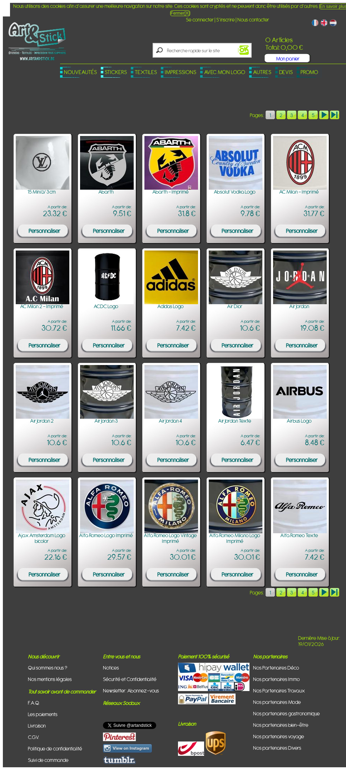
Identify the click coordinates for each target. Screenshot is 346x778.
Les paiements (43, 714)
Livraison (37, 726)
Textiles (146, 72)
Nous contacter (253, 19)
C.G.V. (33, 737)
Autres (262, 72)
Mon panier (288, 58)
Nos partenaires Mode (277, 702)
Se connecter (200, 19)
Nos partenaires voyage (278, 736)
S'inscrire (225, 19)
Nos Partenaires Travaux (279, 690)
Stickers (116, 72)
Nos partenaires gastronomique (286, 713)
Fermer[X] (179, 13)
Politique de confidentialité (55, 748)
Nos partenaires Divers (277, 748)
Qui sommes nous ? (47, 668)
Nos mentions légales (50, 679)
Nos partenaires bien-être (280, 725)
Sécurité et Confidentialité (130, 679)
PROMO (309, 72)
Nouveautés (80, 72)
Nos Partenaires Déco (276, 668)
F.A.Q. (34, 703)
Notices (111, 668)
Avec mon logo (224, 72)
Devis (286, 72)
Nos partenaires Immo (276, 679)
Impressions (180, 72)
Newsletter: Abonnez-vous (131, 690)
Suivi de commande (48, 760)
